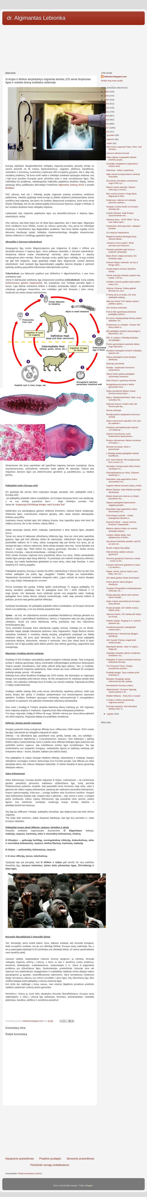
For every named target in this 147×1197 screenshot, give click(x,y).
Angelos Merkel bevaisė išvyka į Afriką (123, 485)
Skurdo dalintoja (113, 410)
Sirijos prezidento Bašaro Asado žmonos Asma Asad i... (121, 392)
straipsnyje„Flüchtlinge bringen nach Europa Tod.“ (41, 504)
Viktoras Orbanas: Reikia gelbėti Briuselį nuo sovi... (121, 289)
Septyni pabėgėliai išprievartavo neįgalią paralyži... (121, 503)
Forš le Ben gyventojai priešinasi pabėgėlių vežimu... (121, 313)
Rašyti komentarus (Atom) (30, 1173)
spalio (110, 143)
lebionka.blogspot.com (115, 76)
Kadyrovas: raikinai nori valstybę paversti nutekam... (121, 201)
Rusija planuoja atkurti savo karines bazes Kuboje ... (122, 596)
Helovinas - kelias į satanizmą (120, 170)
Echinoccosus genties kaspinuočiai (24, 283)
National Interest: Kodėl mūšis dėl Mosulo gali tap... (121, 405)
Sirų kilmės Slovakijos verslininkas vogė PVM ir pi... (122, 182)
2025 (106, 96)
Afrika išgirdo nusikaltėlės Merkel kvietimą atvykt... (121, 158)
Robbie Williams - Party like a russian (123, 696)
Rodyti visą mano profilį (112, 81)
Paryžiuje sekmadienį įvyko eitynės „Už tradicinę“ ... (122, 428)
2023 (106, 104)
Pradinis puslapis (50, 1158)
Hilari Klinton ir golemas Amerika (121, 380)
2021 (106, 112)
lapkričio (111, 139)
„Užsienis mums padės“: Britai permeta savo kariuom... (120, 244)
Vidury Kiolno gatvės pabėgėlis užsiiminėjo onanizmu (120, 375)
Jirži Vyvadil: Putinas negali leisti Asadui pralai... (121, 641)
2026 (106, 91)
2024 (106, 100)
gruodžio (111, 135)
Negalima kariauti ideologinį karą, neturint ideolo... (121, 237)
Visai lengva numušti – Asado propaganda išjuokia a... (119, 516)
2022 (106, 108)
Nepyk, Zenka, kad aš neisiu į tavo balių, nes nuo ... (122, 572)
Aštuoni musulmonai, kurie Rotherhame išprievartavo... (120, 435)
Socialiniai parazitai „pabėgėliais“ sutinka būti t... (121, 628)
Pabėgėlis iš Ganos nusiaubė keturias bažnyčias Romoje (123, 660)
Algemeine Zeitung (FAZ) (71, 185)
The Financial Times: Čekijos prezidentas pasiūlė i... (119, 667)
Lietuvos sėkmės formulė (117, 153)
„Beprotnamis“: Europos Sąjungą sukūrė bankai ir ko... (121, 690)
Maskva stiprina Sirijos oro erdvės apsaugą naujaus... (121, 529)
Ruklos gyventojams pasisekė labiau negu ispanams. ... (123, 345)
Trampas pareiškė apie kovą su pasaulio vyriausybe (120, 250)
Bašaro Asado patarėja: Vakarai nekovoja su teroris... (120, 188)
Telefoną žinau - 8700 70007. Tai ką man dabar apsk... (122, 220)
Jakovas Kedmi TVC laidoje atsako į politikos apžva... (122, 302)
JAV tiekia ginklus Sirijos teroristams (122, 578)
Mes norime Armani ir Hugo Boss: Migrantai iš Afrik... (121, 195)
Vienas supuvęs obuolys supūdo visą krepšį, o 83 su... (123, 276)
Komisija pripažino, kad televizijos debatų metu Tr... (121, 707)
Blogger (89, 1185)
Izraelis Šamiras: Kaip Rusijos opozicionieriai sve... (120, 214)
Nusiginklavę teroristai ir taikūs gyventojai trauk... (120, 385)
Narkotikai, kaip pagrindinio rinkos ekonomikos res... (121, 480)
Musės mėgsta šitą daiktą (118, 548)
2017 (106, 128)
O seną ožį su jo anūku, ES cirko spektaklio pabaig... (121, 296)
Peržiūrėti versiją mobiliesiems (49, 1165)
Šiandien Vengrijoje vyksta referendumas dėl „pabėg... (119, 680)
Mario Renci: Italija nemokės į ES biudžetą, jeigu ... (121, 257)
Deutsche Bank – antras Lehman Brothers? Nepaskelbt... (121, 523)
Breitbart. (10, 188)
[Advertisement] (73, 47)
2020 (106, 116)
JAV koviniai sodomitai (116, 308)
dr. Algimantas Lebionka (36, 18)
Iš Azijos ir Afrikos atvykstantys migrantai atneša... (120, 701)
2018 (106, 124)
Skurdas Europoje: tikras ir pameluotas (118, 448)
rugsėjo (110, 714)
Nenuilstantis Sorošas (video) (119, 685)
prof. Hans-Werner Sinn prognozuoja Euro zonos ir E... (123, 461)
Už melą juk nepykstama (117, 232)
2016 (106, 132)
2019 (106, 120)
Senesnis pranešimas (80, 1158)
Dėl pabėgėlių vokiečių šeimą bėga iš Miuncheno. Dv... (123, 332)
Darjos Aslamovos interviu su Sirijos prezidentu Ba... (122, 497)
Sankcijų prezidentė (115, 363)
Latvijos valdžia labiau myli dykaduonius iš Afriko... (118, 536)
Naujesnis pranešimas (19, 1158)
